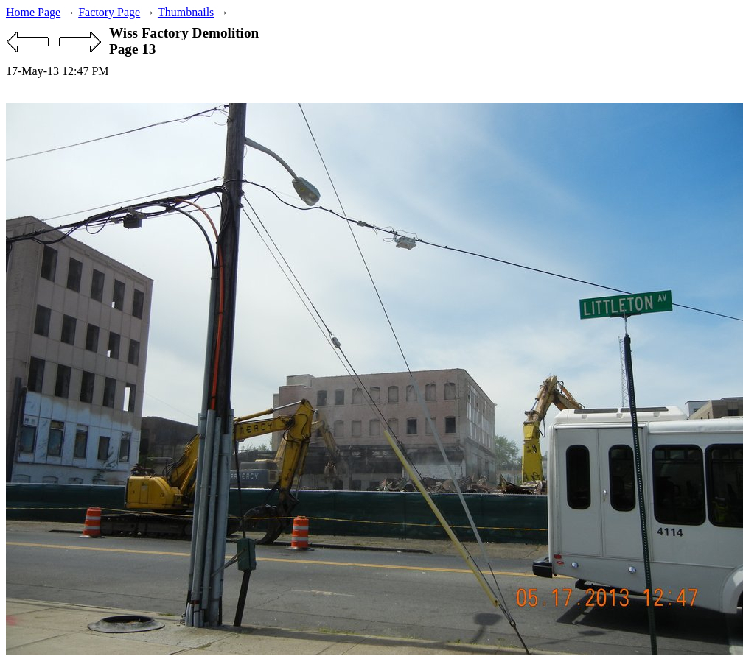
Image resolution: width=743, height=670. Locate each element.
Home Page (33, 12)
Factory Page (109, 12)
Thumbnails (186, 12)
